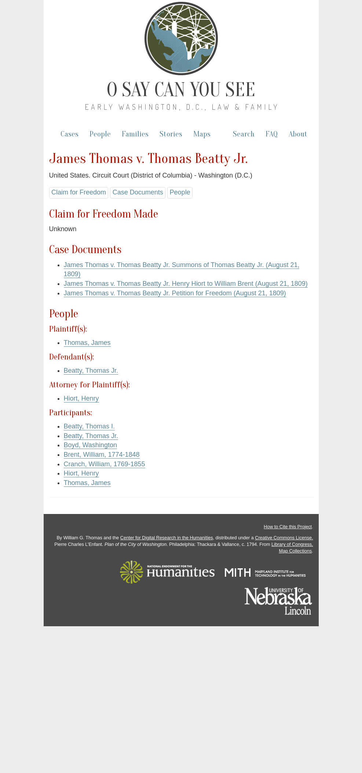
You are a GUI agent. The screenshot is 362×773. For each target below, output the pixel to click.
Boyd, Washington (90, 445)
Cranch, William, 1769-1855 (104, 464)
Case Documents (138, 192)
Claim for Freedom (78, 192)
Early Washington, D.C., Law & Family (182, 107)
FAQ (272, 134)
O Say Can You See (181, 90)
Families (135, 134)
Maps (202, 134)
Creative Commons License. (284, 537)
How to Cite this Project (288, 526)
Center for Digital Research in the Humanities (166, 537)
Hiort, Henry (81, 398)
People (100, 134)
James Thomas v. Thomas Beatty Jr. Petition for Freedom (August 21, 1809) (175, 293)
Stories (171, 134)
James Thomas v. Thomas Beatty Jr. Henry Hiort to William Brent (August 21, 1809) (186, 283)
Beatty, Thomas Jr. (91, 370)
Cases (69, 134)
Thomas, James (87, 342)
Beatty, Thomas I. (89, 426)
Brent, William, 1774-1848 (102, 454)
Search (244, 134)
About (298, 134)
